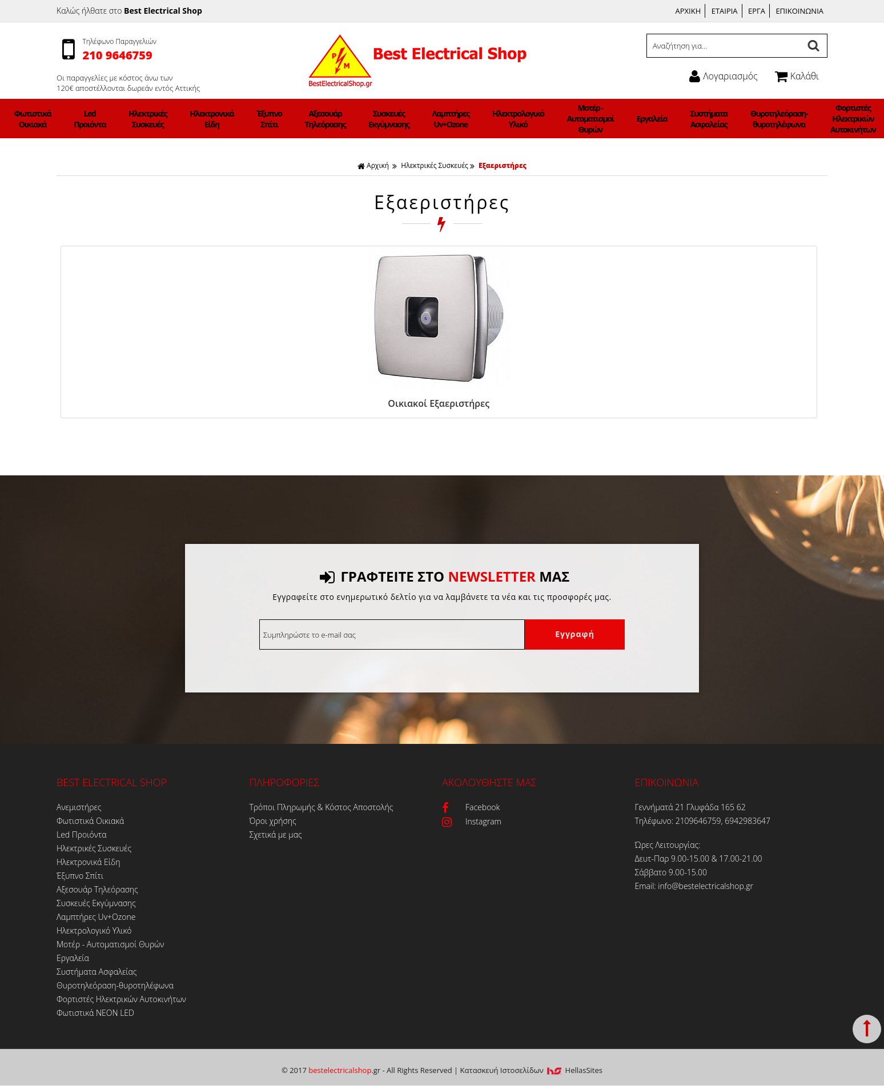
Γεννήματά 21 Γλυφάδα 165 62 (690, 805)
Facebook (471, 805)
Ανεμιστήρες (81, 118)
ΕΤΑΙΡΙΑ (725, 11)
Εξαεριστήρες (503, 165)
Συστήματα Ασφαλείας (637, 119)
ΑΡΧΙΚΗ (688, 11)
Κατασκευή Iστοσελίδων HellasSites (531, 1068)
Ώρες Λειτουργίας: (668, 843)
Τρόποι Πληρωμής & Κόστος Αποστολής (321, 805)
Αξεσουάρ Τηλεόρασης (345, 119)
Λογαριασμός (723, 76)
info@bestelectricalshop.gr (705, 884)
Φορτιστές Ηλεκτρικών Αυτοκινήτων (754, 118)
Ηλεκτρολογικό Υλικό (492, 119)
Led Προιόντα (170, 119)
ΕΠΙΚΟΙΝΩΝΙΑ (799, 11)
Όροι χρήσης (273, 819)
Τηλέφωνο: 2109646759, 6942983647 (703, 819)
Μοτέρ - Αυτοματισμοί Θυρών (548, 118)
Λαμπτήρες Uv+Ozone (441, 119)
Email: (646, 884)
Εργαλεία (594, 118)
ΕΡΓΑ (756, 11)
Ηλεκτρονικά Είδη (261, 119)
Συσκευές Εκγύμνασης (394, 119)
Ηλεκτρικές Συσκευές (213, 119)
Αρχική (373, 165)
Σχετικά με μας (276, 832)
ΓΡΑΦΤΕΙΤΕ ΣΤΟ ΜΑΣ (444, 574)
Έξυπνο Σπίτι (303, 119)
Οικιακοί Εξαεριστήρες (148, 403)
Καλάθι (797, 76)
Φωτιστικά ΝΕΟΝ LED (805, 118)
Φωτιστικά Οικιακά (128, 119)
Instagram (471, 819)
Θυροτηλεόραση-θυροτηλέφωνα (692, 119)
